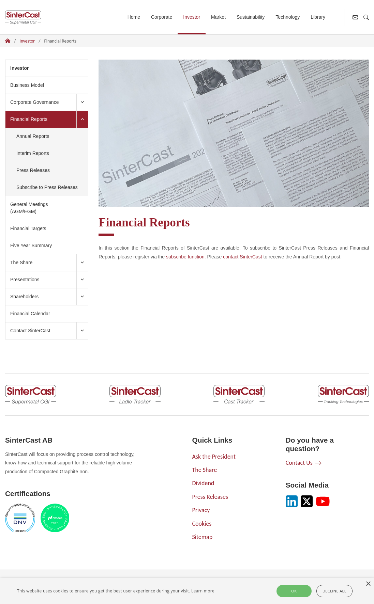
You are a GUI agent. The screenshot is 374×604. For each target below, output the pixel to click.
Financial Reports (31, 118)
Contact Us (299, 462)
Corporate (161, 17)
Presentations (25, 279)
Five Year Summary (31, 245)
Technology (287, 17)
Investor (191, 17)
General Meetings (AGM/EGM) (29, 208)
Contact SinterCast (30, 330)
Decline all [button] (334, 590)
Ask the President (214, 456)
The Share (21, 262)
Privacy (201, 510)
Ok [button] (294, 590)
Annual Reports (32, 136)
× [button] (368, 584)
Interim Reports (32, 153)
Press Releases (33, 170)
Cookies (202, 523)
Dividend (203, 483)
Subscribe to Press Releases (47, 187)
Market (218, 17)
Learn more (202, 591)
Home (134, 17)
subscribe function (185, 256)
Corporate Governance (34, 102)
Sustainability (251, 17)
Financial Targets (28, 228)
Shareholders (24, 296)
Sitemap (202, 537)
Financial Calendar (30, 313)
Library (318, 17)
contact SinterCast (242, 256)
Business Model (27, 85)
